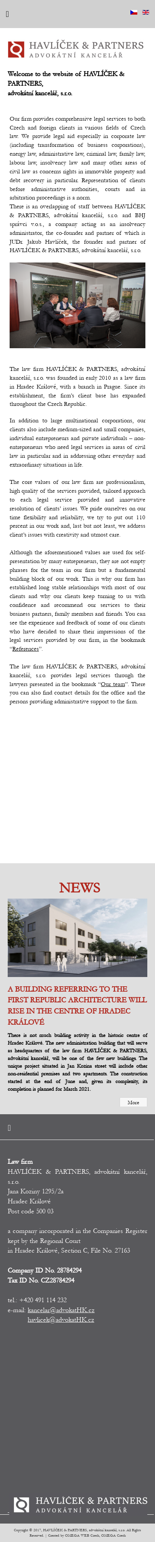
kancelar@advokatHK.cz (61, 1310)
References (25, 648)
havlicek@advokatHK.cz (61, 1320)
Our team (113, 684)
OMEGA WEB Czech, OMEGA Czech (95, 1535)
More (133, 1103)
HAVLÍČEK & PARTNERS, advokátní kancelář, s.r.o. (84, 1530)
